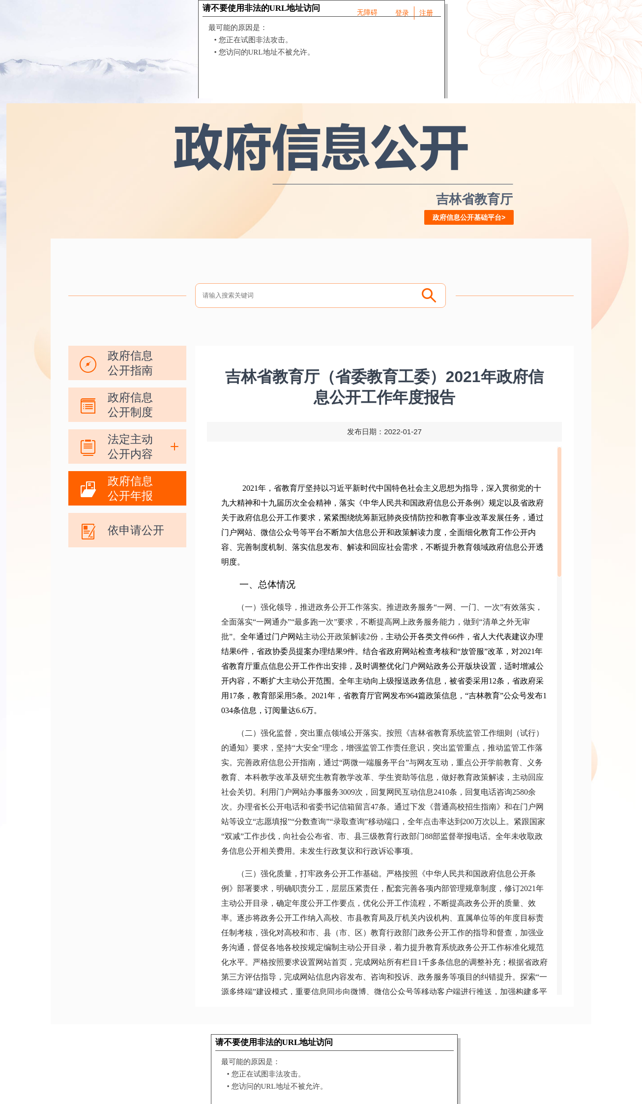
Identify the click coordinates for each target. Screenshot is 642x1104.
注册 (426, 13)
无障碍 (367, 12)
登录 (402, 13)
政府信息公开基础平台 (467, 217)
